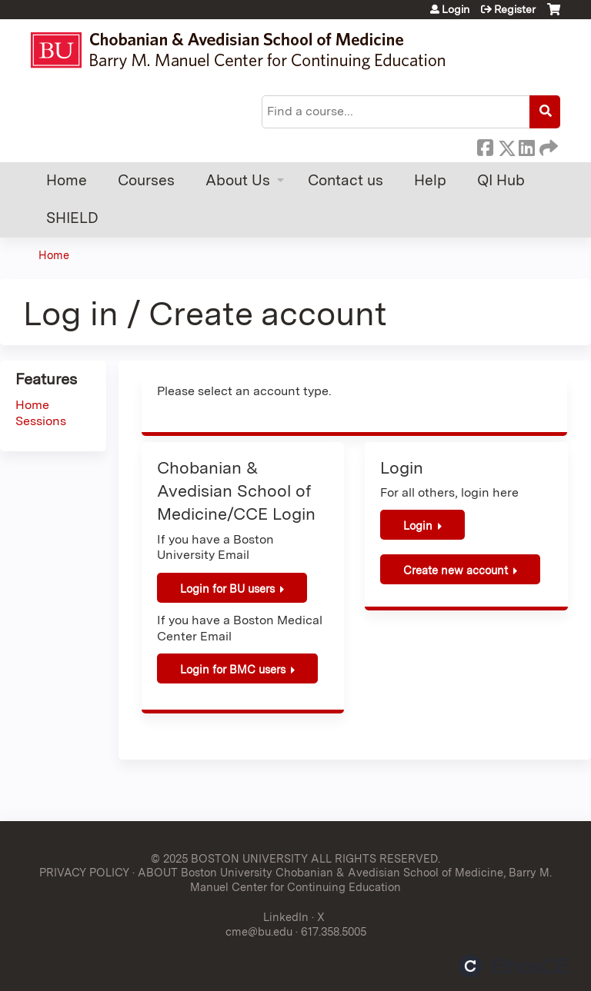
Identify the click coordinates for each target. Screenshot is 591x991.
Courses (146, 180)
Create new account (455, 570)
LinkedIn (526, 145)
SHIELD (72, 218)
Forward (547, 145)
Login (455, 9)
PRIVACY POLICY (84, 872)
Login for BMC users (232, 669)
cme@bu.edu (258, 931)
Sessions (40, 421)
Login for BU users (227, 588)
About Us (237, 180)
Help (430, 180)
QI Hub (501, 180)
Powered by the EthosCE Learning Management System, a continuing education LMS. (513, 966)
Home (66, 180)
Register (515, 9)
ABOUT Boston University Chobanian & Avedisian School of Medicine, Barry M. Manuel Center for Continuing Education (345, 879)
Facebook (484, 145)
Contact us (345, 180)
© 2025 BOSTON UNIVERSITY (229, 858)
